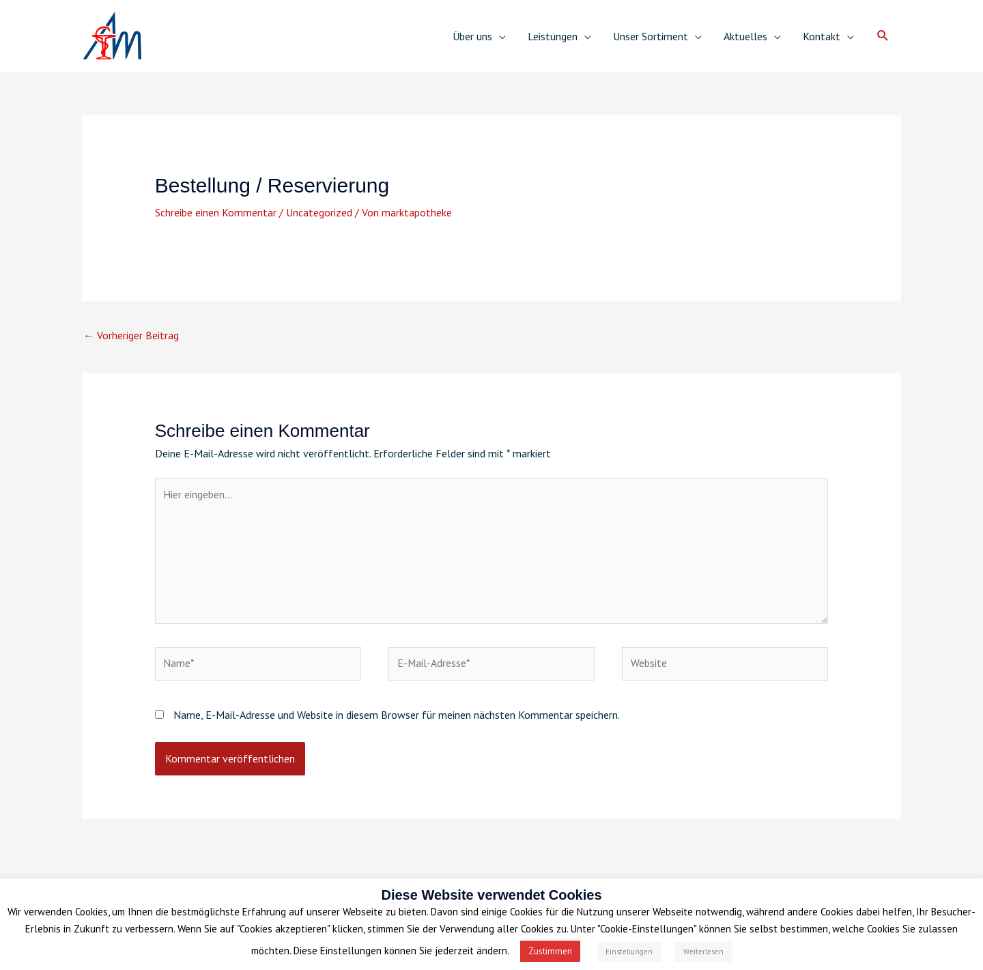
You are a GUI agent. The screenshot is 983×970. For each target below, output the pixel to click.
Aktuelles (745, 36)
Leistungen (553, 36)
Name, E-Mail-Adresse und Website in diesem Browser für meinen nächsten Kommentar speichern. (396, 719)
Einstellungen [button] (629, 951)
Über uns (472, 36)
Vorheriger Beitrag (131, 336)
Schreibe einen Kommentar (215, 212)
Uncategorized (319, 212)
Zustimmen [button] (550, 951)
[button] (883, 36)
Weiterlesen (703, 951)
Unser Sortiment (650, 36)
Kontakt (821, 36)
